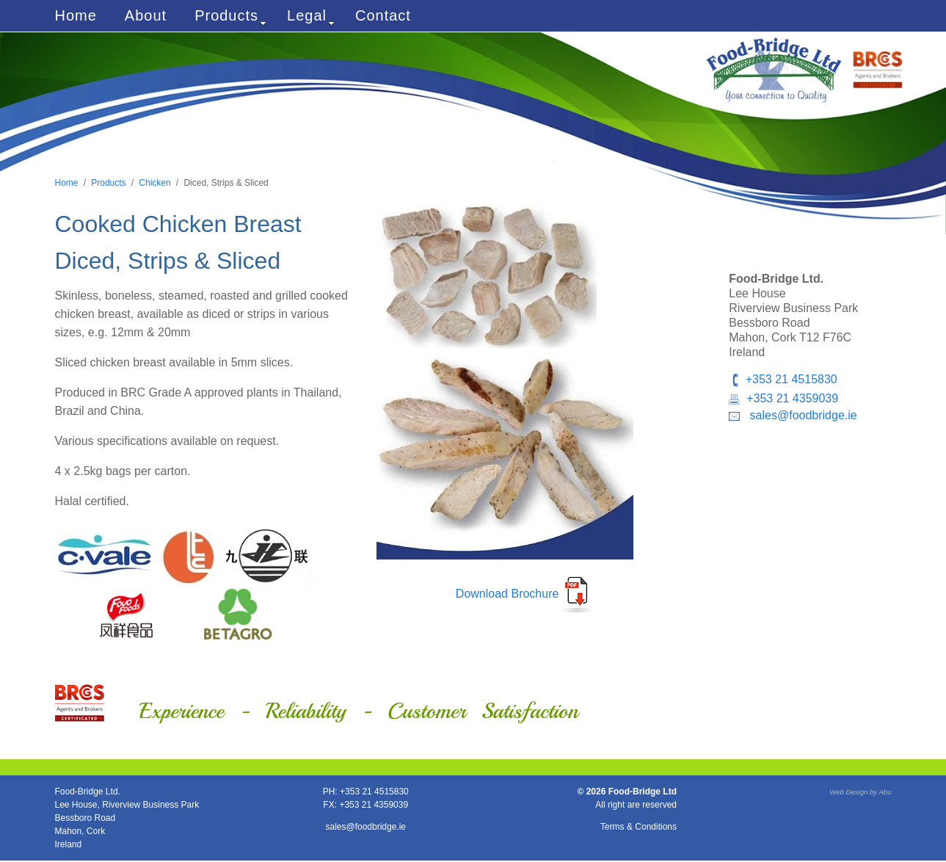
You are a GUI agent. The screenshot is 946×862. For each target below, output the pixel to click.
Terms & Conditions (638, 827)
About (146, 15)
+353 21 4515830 (791, 379)
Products (230, 16)
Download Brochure (507, 593)
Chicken (154, 183)
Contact (383, 15)
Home (76, 15)
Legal (311, 16)
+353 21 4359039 (792, 398)
